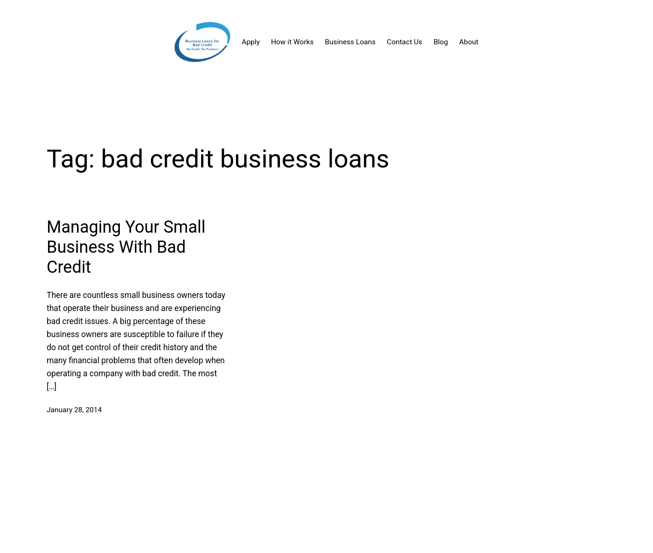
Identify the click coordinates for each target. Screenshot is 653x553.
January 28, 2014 (74, 410)
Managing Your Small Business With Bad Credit (126, 247)
